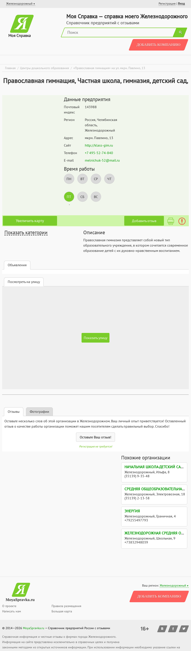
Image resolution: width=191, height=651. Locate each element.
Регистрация (167, 4)
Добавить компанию (158, 45)
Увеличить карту (30, 220)
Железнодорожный (173, 585)
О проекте (9, 606)
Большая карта (62, 611)
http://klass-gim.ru (99, 145)
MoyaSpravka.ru (33, 628)
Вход (181, 4)
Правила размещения (66, 606)
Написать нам (11, 611)
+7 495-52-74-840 (99, 153)
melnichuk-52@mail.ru (102, 160)
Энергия (132, 511)
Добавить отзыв (144, 221)
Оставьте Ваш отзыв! (95, 437)
